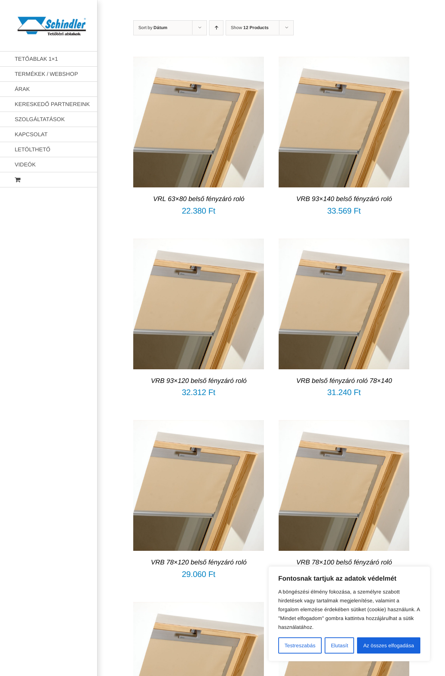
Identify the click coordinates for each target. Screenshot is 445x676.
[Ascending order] (216, 27)
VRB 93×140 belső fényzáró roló (344, 199)
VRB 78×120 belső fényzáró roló (199, 562)
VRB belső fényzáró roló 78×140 (344, 380)
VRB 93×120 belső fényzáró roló (199, 380)
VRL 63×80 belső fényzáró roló (198, 199)
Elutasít (339, 645)
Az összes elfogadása (388, 645)
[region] (349, 613)
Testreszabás (300, 645)
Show (250, 27)
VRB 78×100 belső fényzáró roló (344, 562)
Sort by (152, 27)
